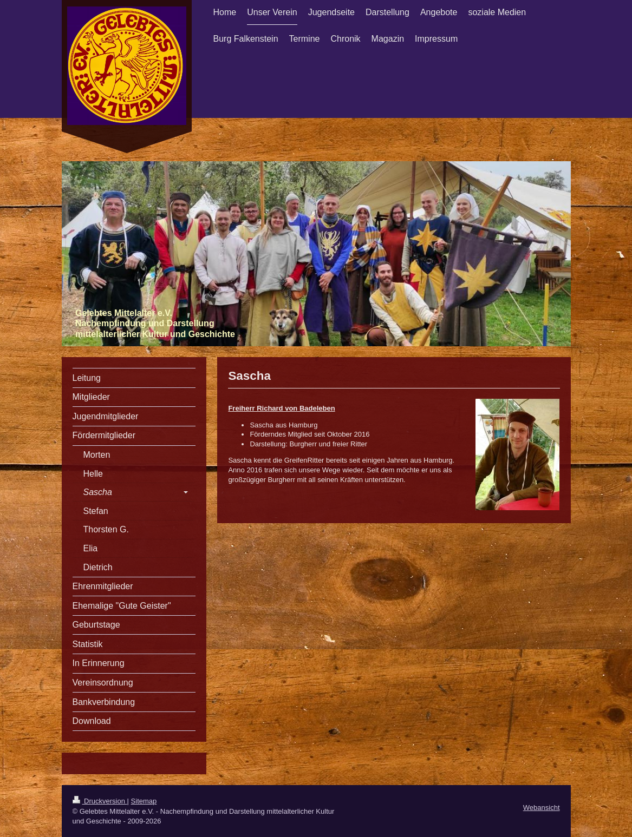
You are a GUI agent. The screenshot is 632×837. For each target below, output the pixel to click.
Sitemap (144, 801)
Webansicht (541, 807)
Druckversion (100, 801)
